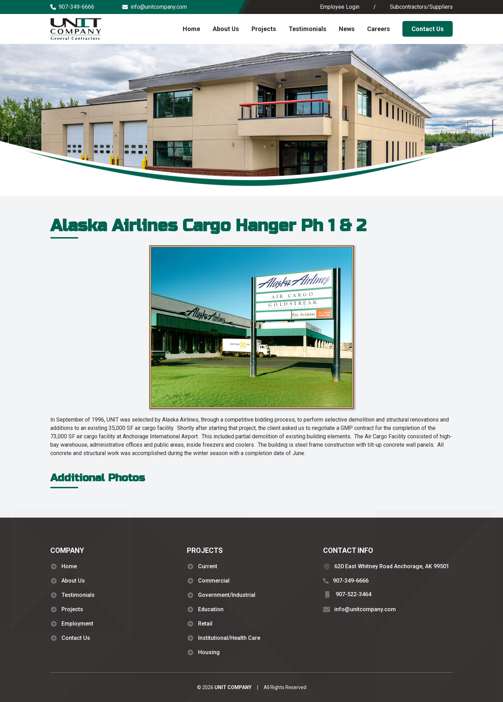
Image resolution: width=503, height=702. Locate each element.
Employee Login (339, 6)
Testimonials (307, 28)
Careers (378, 28)
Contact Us (427, 28)
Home (191, 28)
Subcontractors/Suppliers (421, 6)
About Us (226, 28)
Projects (264, 28)
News (347, 28)
